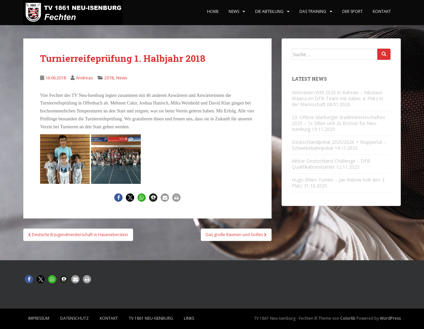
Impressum (38, 318)
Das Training (312, 11)
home (213, 11)
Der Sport (352, 11)
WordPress (390, 318)
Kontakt (382, 11)
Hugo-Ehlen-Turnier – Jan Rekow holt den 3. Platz (338, 183)
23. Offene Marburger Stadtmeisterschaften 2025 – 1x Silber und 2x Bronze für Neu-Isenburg (338, 123)
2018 (109, 78)
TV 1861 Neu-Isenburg (151, 318)
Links (189, 318)
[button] (118, 197)
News (234, 11)
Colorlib (347, 318)
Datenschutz (74, 318)
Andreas (84, 78)
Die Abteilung (269, 11)
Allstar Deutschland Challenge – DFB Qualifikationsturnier (331, 164)
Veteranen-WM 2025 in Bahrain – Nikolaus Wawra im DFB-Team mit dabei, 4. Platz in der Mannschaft (337, 98)
